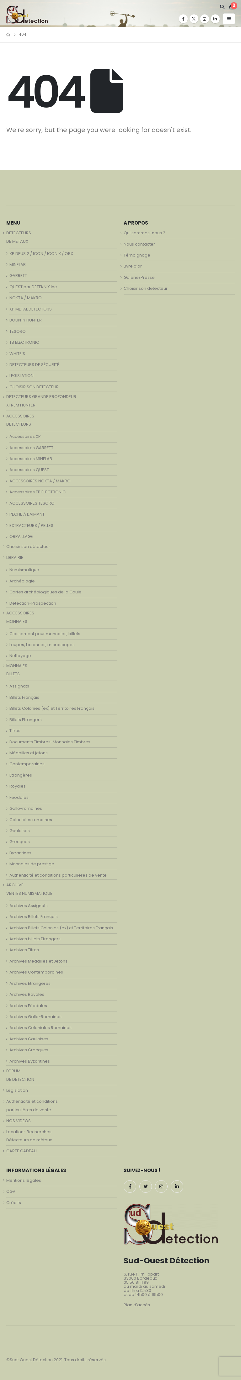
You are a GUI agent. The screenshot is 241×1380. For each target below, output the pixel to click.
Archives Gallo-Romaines (35, 1017)
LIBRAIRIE (14, 557)
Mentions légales (23, 1180)
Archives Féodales (28, 1006)
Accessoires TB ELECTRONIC (37, 492)
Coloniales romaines (30, 820)
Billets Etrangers (25, 720)
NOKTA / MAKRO (25, 298)
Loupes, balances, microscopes (42, 645)
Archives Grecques (28, 1050)
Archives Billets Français (33, 917)
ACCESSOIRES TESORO (32, 503)
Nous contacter (139, 244)
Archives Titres (24, 950)
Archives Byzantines (29, 1061)
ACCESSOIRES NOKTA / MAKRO (40, 481)
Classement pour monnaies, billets (44, 634)
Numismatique (24, 570)
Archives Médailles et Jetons (38, 961)
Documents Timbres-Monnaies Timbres (49, 742)
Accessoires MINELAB (30, 459)
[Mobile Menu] (229, 18)
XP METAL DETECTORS (30, 309)
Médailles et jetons (28, 753)
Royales (17, 786)
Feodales (19, 797)
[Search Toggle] (222, 7)
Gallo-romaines (25, 808)
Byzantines (20, 853)
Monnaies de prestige (31, 864)
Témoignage (137, 255)
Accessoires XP (25, 436)
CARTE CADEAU (21, 1151)
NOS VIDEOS (18, 1121)
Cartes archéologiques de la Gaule (45, 592)
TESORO (17, 331)
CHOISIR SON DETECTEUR (34, 387)
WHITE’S (17, 354)
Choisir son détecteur (28, 546)
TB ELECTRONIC (24, 342)
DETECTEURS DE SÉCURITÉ (34, 365)
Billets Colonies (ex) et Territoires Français (51, 708)
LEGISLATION (21, 376)
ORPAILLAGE (21, 536)
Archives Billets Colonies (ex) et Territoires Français (61, 928)
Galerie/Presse (139, 277)
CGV (10, 1191)
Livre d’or (133, 266)
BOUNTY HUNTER (25, 320)
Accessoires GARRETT (31, 448)
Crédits (13, 1203)
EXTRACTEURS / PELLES (31, 525)
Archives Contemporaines (36, 972)
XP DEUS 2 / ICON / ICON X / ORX (41, 254)
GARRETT (18, 276)
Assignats (19, 686)
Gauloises (19, 831)
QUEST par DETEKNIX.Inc (33, 287)
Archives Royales (26, 994)
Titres (14, 731)
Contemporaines (27, 764)
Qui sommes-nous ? (144, 233)
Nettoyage (20, 656)
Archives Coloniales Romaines (40, 1028)
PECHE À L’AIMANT (27, 514)
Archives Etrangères (30, 983)
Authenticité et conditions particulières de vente (58, 875)
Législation (17, 1090)
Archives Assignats (28, 906)
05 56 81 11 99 (136, 1282)
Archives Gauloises (28, 1039)
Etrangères (20, 775)
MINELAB (17, 265)
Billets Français (24, 697)
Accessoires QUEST (29, 470)
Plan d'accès (137, 1305)
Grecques (19, 842)
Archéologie (22, 581)
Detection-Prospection (32, 603)
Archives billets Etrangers (35, 939)
